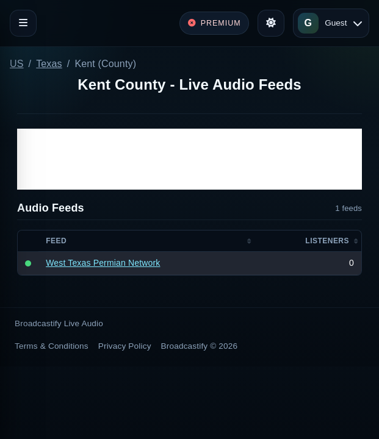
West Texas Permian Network (103, 263)
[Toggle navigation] (23, 23)
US (17, 64)
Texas (49, 64)
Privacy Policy (124, 346)
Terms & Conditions (51, 346)
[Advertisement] (189, 159)
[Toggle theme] (271, 23)
